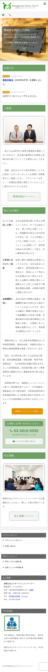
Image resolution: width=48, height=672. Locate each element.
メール (24, 596)
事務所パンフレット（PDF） (28, 411)
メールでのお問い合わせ (27, 441)
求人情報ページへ (26, 516)
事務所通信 (8, 80)
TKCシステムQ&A (13, 561)
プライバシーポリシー (14, 540)
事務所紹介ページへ (26, 196)
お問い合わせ (10, 546)
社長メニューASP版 (14, 567)
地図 (31, 590)
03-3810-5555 (14, 596)
